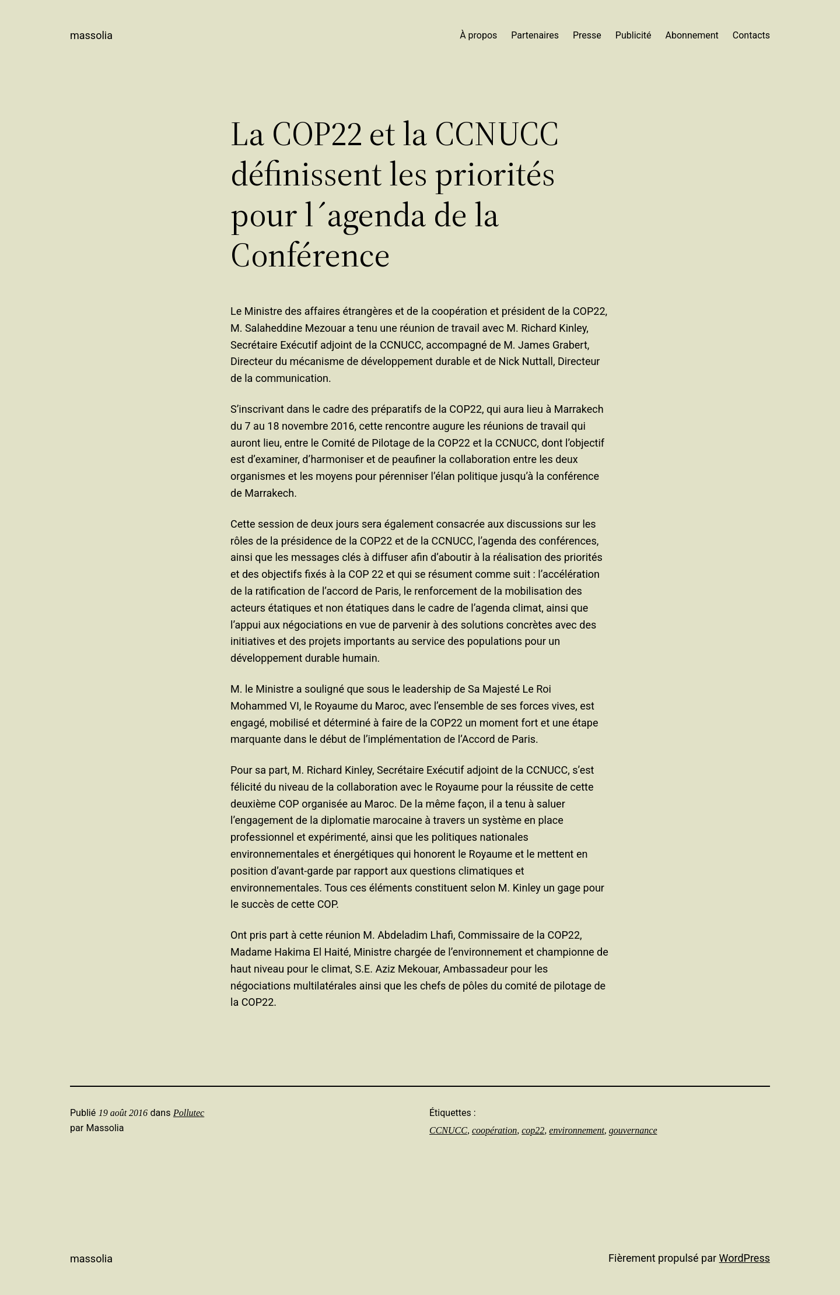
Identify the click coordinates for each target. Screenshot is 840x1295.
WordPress (744, 1258)
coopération (494, 1130)
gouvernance (633, 1130)
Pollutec (188, 1113)
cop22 (533, 1130)
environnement (576, 1130)
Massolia (91, 35)
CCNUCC (448, 1130)
